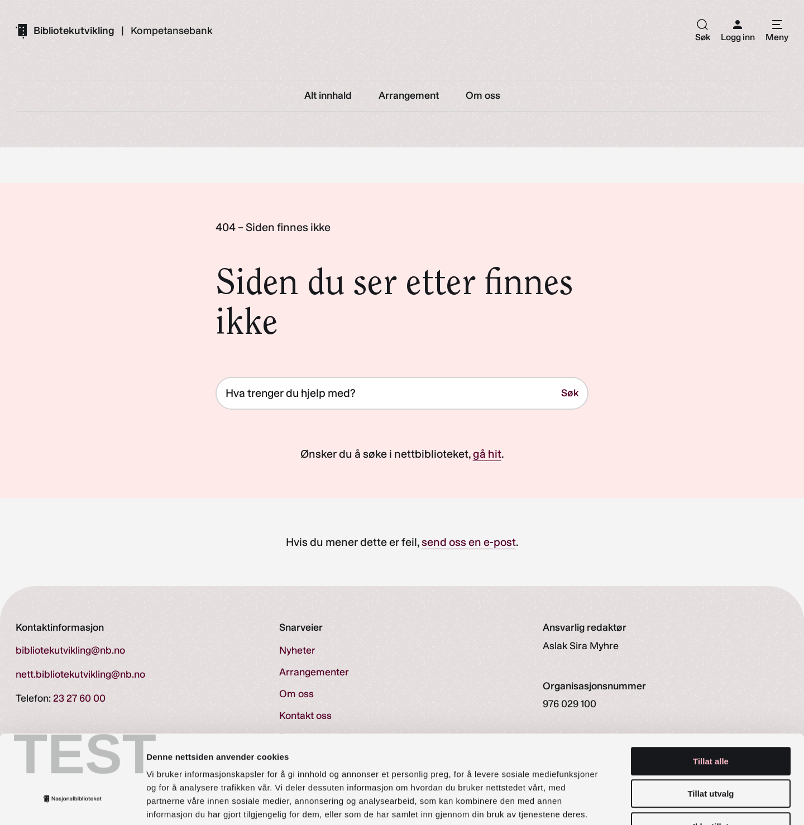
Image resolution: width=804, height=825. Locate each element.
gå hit (487, 454)
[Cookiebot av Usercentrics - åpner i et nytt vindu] (72, 803)
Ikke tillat (711, 754)
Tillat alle (711, 688)
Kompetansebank (172, 31)
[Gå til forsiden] (65, 31)
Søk (569, 393)
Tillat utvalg (710, 721)
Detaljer (594, 803)
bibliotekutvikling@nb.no (70, 651)
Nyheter (297, 651)
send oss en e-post (469, 542)
